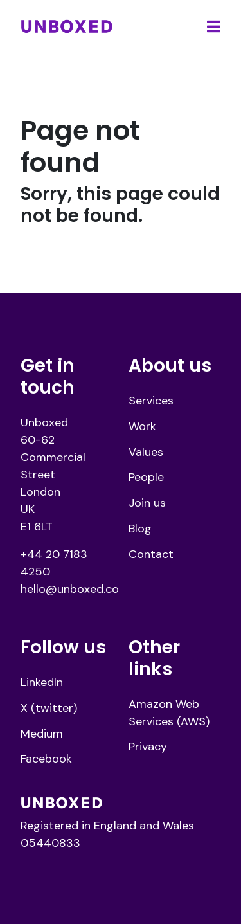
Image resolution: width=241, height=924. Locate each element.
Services (151, 400)
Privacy (148, 746)
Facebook (46, 758)
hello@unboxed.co (70, 589)
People (146, 477)
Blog (140, 528)
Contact (151, 554)
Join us (147, 503)
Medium (42, 733)
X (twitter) (49, 708)
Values (146, 452)
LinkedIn (42, 682)
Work (142, 426)
